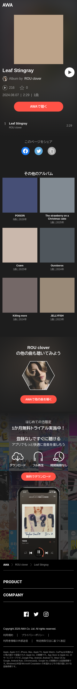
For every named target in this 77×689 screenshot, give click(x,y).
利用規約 (8, 635)
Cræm (19, 265)
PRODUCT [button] (12, 581)
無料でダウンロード (38, 476)
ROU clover (32, 78)
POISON (20, 215)
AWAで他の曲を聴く (38, 399)
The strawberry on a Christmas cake (57, 217)
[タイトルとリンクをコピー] (52, 151)
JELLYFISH (57, 315)
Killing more (20, 315)
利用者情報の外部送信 (15, 640)
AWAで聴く (38, 106)
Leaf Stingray (41, 564)
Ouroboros (57, 265)
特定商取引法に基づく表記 (51, 640)
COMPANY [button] (13, 594)
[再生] (70, 72)
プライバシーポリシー (33, 635)
